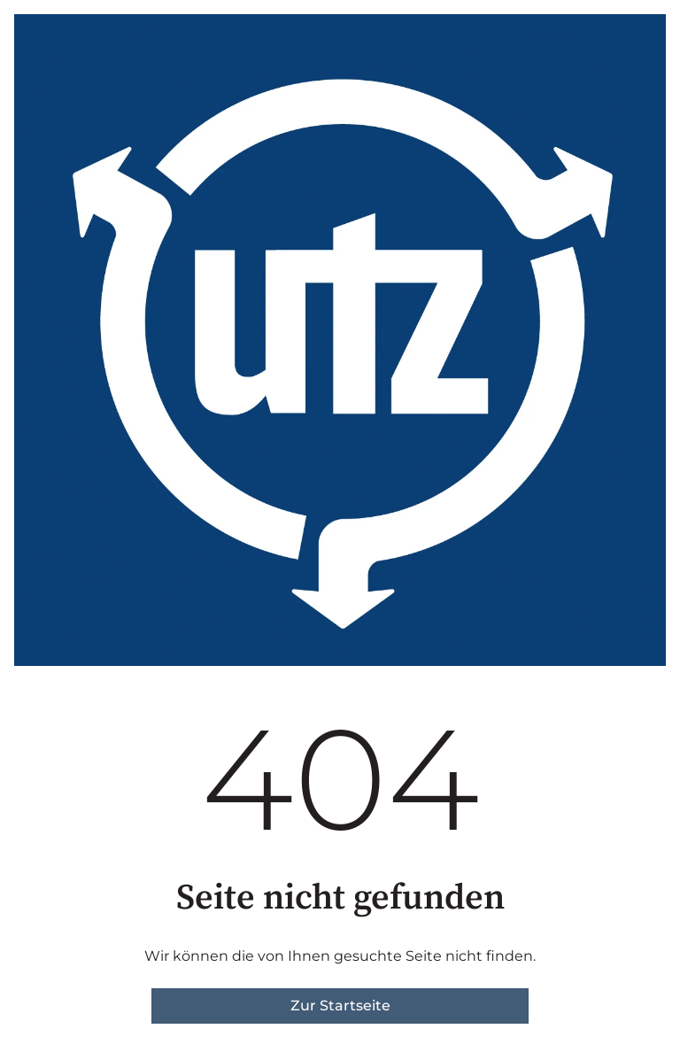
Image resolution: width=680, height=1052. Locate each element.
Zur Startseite (340, 1005)
